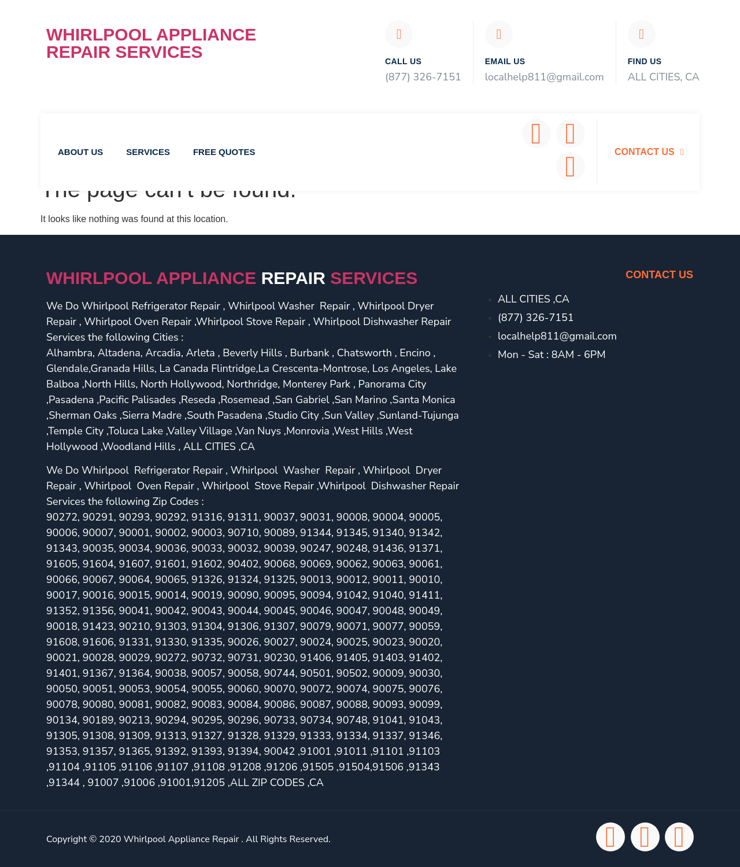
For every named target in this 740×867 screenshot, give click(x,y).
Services (148, 152)
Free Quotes (224, 152)
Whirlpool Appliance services (231, 277)
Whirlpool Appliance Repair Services (151, 43)
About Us (80, 152)
